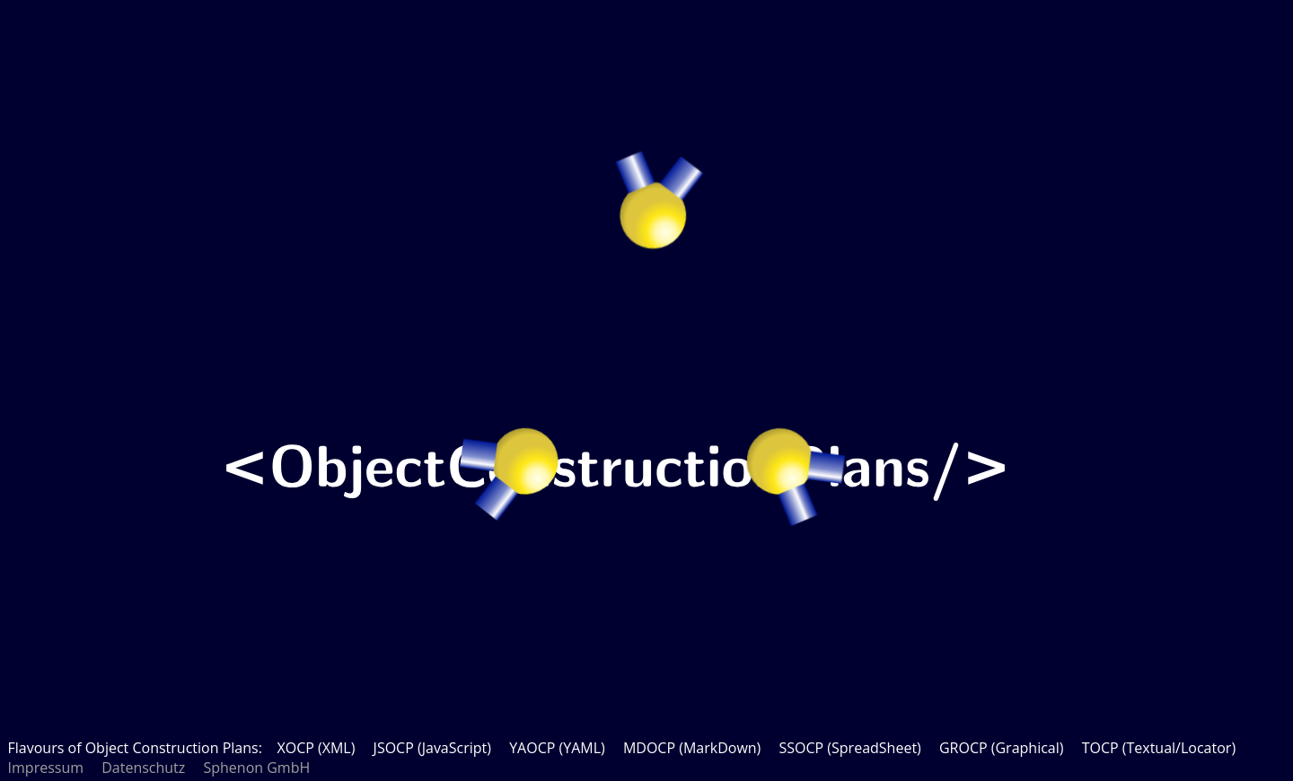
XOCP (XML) (316, 748)
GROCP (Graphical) (1001, 748)
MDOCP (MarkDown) (692, 748)
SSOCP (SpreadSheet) (849, 748)
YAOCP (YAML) (557, 748)
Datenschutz (143, 767)
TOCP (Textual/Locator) (1159, 748)
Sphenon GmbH (256, 767)
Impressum (46, 767)
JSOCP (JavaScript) (432, 748)
